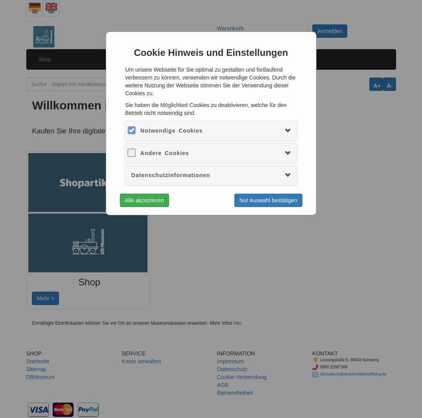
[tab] (211, 131)
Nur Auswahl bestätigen (268, 200)
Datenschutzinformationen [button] (170, 175)
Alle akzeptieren (144, 200)
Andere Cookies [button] (164, 153)
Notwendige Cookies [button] (171, 131)
